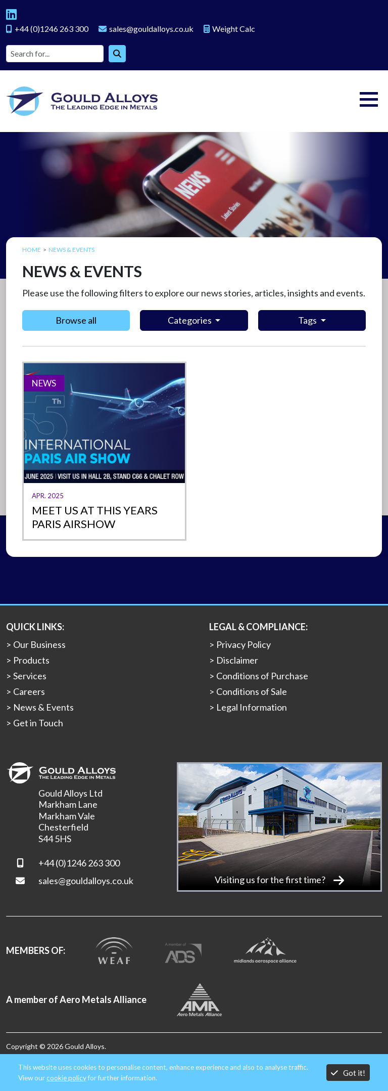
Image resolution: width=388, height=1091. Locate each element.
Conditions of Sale (251, 691)
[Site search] (55, 53)
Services (29, 675)
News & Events (43, 707)
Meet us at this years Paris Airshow (95, 517)
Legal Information (251, 707)
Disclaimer (237, 660)
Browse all (76, 320)
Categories (190, 320)
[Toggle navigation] (369, 101)
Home (31, 249)
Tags (308, 320)
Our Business (39, 644)
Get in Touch (38, 722)
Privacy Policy (243, 644)
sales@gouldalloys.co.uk (85, 880)
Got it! (348, 1072)
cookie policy (66, 1078)
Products (31, 660)
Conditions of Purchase (262, 675)
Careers (29, 691)
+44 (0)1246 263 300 (79, 862)
